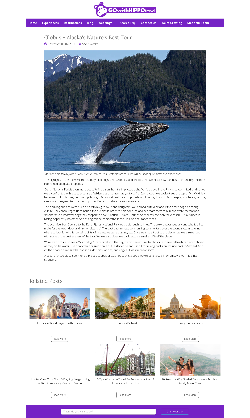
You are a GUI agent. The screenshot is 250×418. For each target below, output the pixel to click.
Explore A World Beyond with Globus (60, 306)
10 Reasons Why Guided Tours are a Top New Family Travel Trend (190, 364)
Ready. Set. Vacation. (190, 306)
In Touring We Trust (125, 306)
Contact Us (148, 23)
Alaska (94, 44)
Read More (59, 338)
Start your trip (175, 411)
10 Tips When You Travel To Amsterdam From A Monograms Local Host (125, 364)
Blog (90, 23)
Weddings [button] (106, 23)
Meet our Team (198, 23)
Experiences (50, 23)
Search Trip (128, 23)
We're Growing (171, 23)
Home (33, 23)
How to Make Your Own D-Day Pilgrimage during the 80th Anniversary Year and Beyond (60, 364)
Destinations (73, 23)
